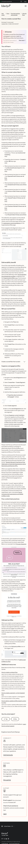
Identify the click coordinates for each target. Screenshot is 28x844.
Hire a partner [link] (7, 780)
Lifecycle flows (24, 14)
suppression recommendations (12, 223)
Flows (7, 13)
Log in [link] (5, 813)
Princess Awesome (21, 544)
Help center (3, 14)
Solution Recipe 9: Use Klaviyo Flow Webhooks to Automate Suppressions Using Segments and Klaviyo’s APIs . (13, 464)
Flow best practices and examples (15, 14)
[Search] (21, 1)
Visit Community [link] (8, 754)
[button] (14, 236)
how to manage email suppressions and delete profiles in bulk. (12, 494)
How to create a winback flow (9, 672)
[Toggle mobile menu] (26, 6)
